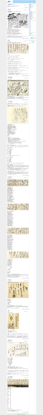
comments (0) (26, 7)
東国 (29, 9)
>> (18, 413)
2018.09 (29, 30)
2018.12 (29, 29)
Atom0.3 (32, 41)
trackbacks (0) (26, 38)
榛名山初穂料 (30, 15)
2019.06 (29, 26)
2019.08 (29, 25)
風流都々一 (9, 40)
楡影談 (9, 1)
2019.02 (29, 28)
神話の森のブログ (30, 33)
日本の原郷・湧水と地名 (31, 5)
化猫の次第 (9, 9)
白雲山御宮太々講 (10, 340)
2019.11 (29, 24)
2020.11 (29, 22)
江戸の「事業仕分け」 (10, 101)
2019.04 (29, 27)
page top (30, 43)
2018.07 (29, 31)
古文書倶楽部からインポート (11, 4)
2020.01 (29, 23)
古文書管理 (30, 4)
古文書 (25, 280)
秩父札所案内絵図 (10, 77)
